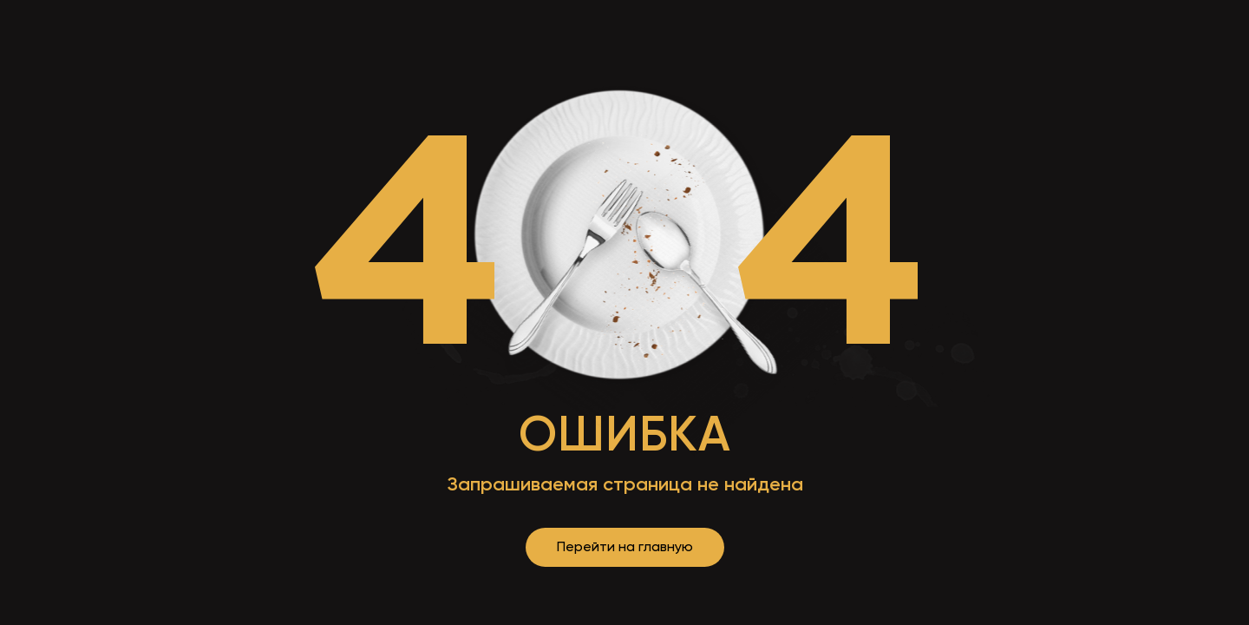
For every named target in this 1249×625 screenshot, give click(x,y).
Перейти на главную (625, 546)
